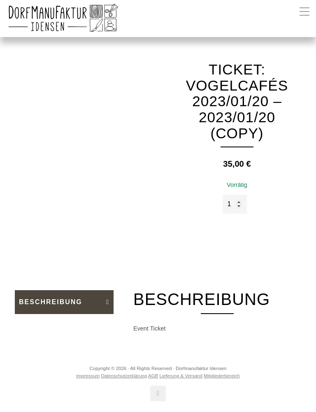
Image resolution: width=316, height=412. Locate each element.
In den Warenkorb (236, 222)
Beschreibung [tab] (50, 301)
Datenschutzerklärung (124, 375)
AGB (153, 375)
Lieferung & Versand (181, 375)
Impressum (88, 375)
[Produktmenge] (235, 204)
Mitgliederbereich (222, 375)
